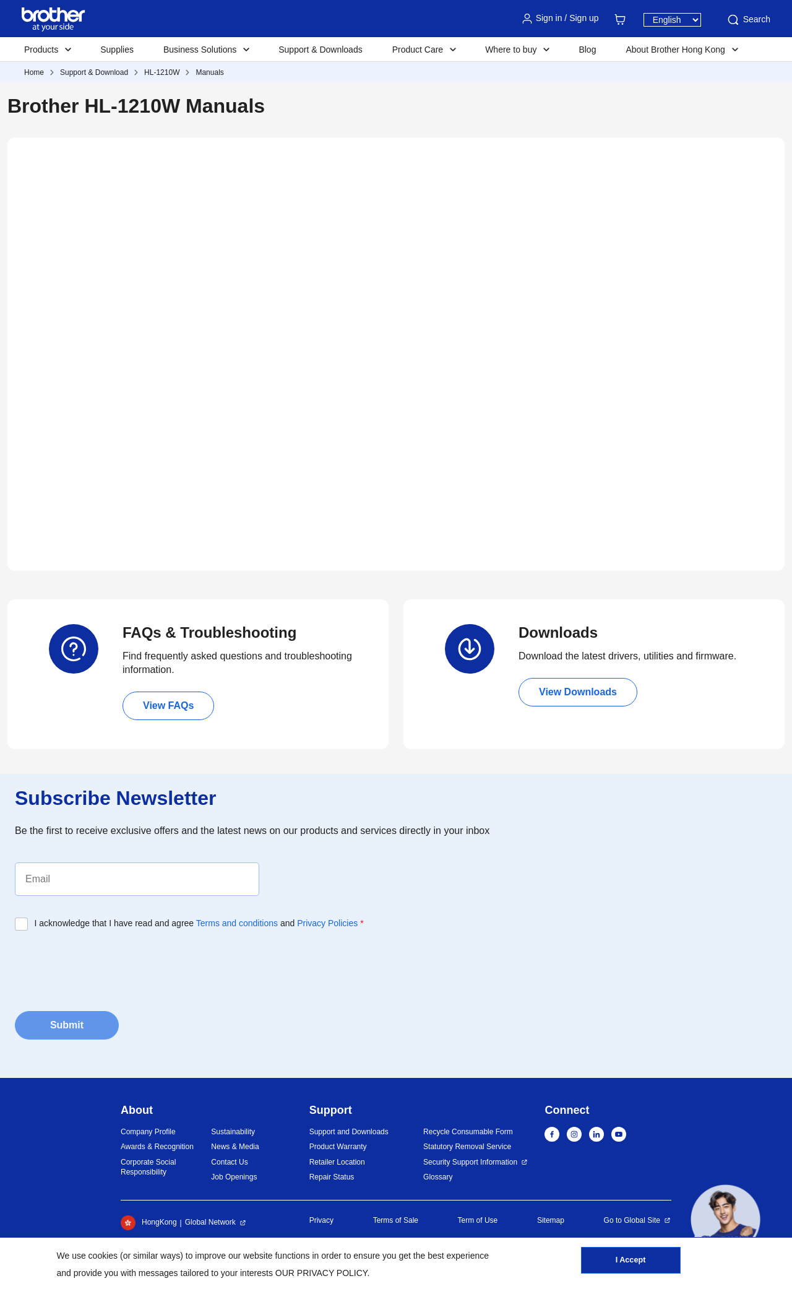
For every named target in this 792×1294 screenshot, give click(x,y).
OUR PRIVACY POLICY (321, 1273)
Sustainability (233, 1131)
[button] (725, 1219)
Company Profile (148, 1131)
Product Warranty (338, 1146)
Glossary (437, 1177)
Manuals (209, 72)
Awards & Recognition (157, 1146)
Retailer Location (337, 1162)
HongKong (149, 1222)
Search (748, 19)
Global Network (210, 1222)
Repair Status (332, 1177)
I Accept (630, 1263)
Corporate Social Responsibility (148, 1167)
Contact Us (229, 1162)
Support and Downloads (349, 1131)
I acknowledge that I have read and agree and (199, 923)
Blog (587, 49)
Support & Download (94, 72)
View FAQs (168, 705)
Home (34, 72)
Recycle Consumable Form (468, 1131)
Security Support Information (470, 1162)
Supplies (117, 49)
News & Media (235, 1146)
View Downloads (578, 692)
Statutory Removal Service (467, 1146)
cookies (103, 1256)
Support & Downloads (320, 49)
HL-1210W (161, 72)
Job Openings (234, 1177)
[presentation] (109, 967)
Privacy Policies (327, 923)
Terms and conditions (237, 923)
